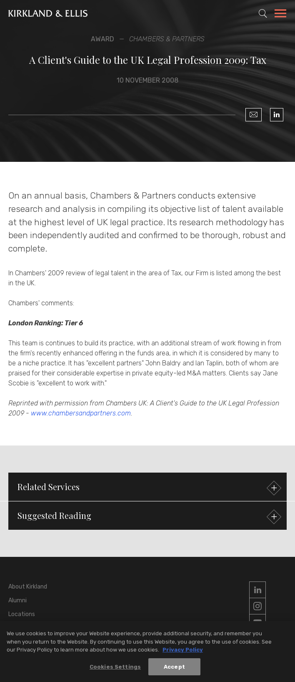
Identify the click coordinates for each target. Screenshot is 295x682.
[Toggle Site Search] (263, 13)
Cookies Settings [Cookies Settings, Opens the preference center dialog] (115, 669)
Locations (21, 614)
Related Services (148, 488)
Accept (174, 669)
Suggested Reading (148, 516)
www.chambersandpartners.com (81, 413)
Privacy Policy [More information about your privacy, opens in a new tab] (182, 652)
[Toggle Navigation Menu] (280, 14)
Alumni (17, 600)
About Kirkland (27, 586)
